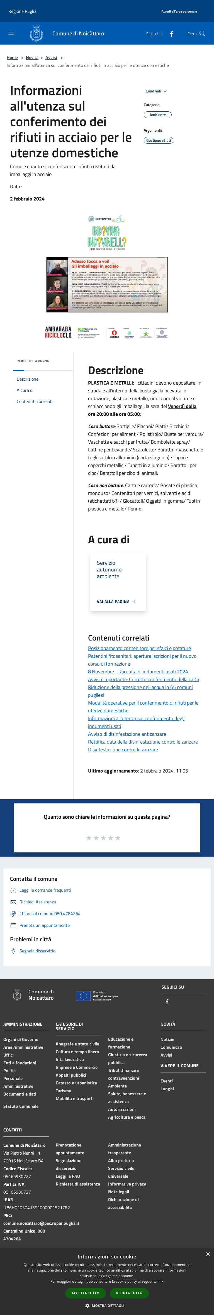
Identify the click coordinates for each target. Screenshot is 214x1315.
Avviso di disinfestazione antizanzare (127, 734)
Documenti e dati (19, 1094)
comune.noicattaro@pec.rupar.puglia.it (41, 1223)
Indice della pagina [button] (33, 361)
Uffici (8, 1055)
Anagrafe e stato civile (77, 1043)
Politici (9, 1070)
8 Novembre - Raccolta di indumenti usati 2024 (138, 671)
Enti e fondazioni (19, 1062)
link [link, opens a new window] (161, 1281)
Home (12, 57)
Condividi (157, 91)
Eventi (166, 1080)
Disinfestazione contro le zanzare (123, 749)
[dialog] (107, 1281)
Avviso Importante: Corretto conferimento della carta (143, 679)
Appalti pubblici (71, 1075)
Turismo (63, 1090)
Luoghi (167, 1088)
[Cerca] (202, 33)
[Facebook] (169, 33)
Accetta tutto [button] (85, 1293)
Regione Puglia (22, 11)
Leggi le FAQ (68, 1176)
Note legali (118, 1191)
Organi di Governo (20, 1039)
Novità (32, 57)
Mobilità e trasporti (75, 1098)
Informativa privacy (127, 1183)
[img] (60, 360)
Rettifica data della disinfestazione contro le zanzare (143, 742)
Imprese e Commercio (77, 1067)
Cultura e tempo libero (77, 1051)
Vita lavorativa (70, 1059)
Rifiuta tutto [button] (129, 1292)
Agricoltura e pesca (126, 1117)
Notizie (167, 1039)
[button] (107, 1305)
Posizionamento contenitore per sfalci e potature (139, 648)
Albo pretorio (121, 1160)
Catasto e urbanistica (76, 1082)
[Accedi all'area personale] (179, 11)
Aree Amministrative (23, 1047)
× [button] (208, 1254)
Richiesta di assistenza (78, 1183)
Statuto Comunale (20, 1106)
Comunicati (171, 1047)
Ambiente (117, 1085)
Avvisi (51, 57)
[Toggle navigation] (11, 33)
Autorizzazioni (122, 1109)
